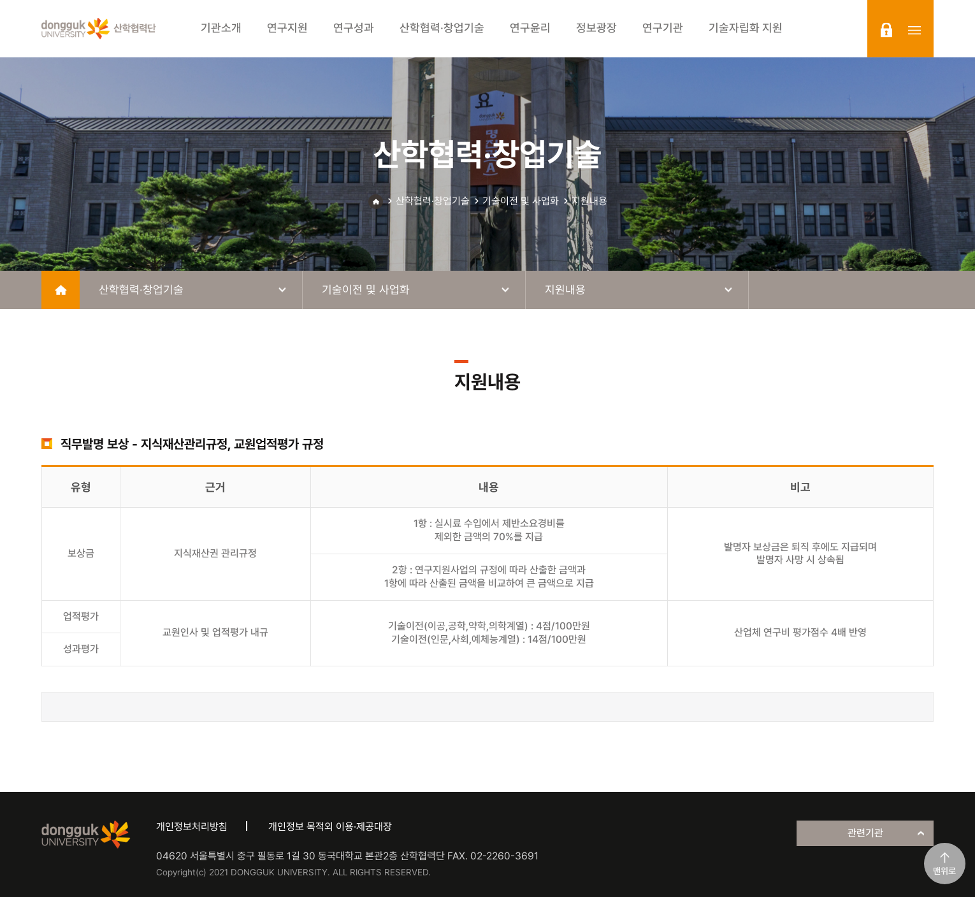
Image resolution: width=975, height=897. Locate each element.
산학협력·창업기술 (433, 201)
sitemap (914, 30)
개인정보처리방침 (191, 827)
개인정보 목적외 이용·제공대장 (330, 827)
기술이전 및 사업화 (520, 201)
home (60, 290)
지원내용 (589, 201)
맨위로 (944, 871)
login (886, 30)
